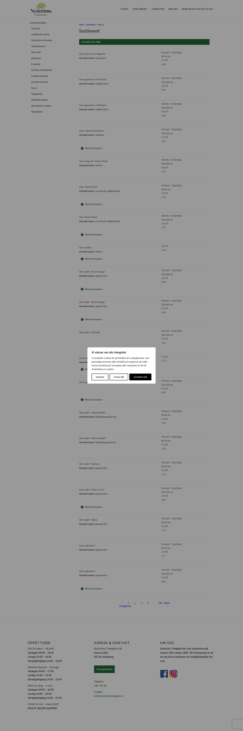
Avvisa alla (119, 377)
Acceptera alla (140, 377)
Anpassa (100, 377)
